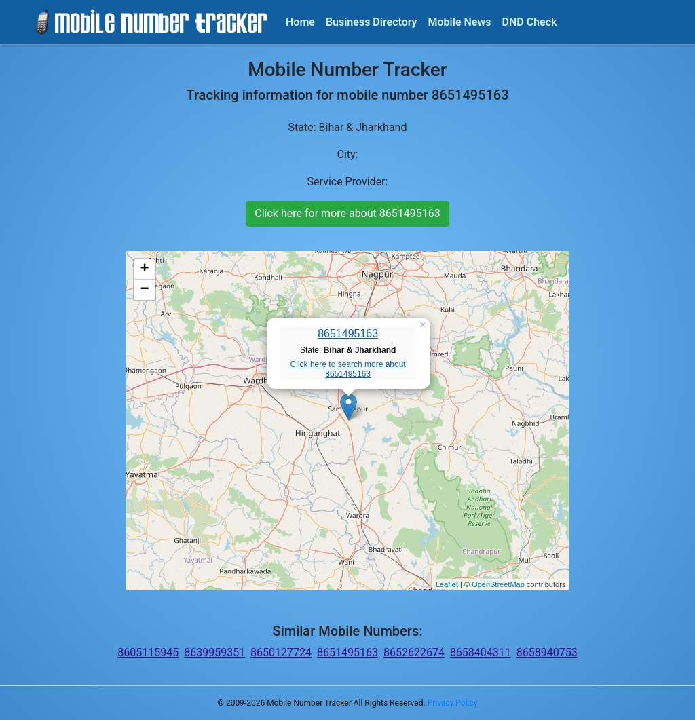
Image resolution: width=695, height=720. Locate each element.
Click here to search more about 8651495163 (348, 369)
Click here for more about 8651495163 (347, 213)
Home (300, 22)
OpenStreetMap (498, 584)
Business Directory (371, 22)
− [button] (144, 290)
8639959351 (214, 652)
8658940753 (547, 652)
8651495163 (348, 333)
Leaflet (447, 584)
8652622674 (414, 652)
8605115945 (148, 652)
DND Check (529, 22)
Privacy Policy (453, 703)
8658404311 (480, 652)
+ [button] (144, 269)
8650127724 (281, 652)
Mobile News (459, 22)
